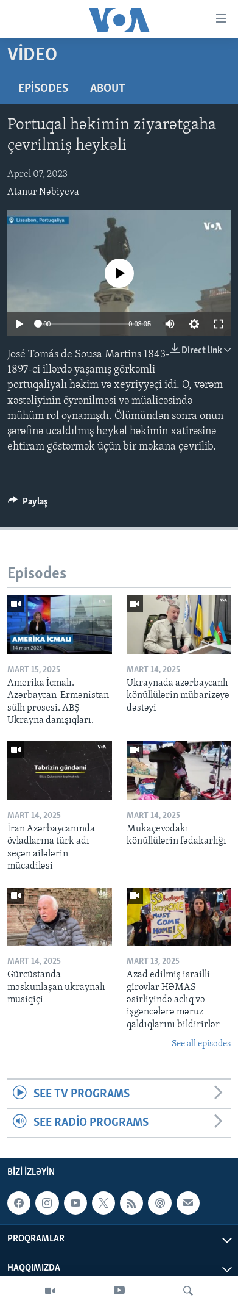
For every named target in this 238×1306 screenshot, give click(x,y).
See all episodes (201, 1044)
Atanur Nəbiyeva (43, 192)
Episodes (43, 89)
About (107, 89)
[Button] (28, 504)
